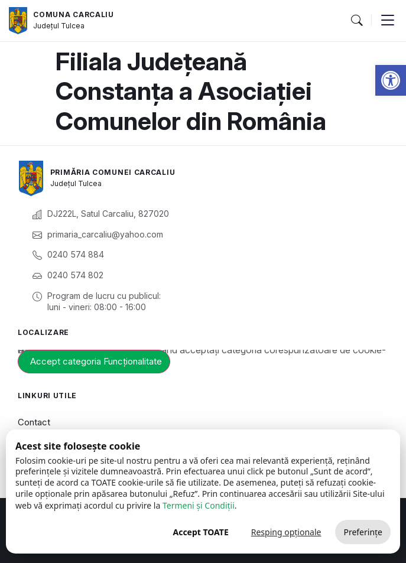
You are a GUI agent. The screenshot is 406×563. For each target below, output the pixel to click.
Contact (34, 422)
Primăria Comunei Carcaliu (113, 172)
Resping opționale (286, 532)
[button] (390, 80)
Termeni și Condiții (199, 505)
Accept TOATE (200, 532)
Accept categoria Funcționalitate (96, 361)
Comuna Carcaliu (73, 14)
